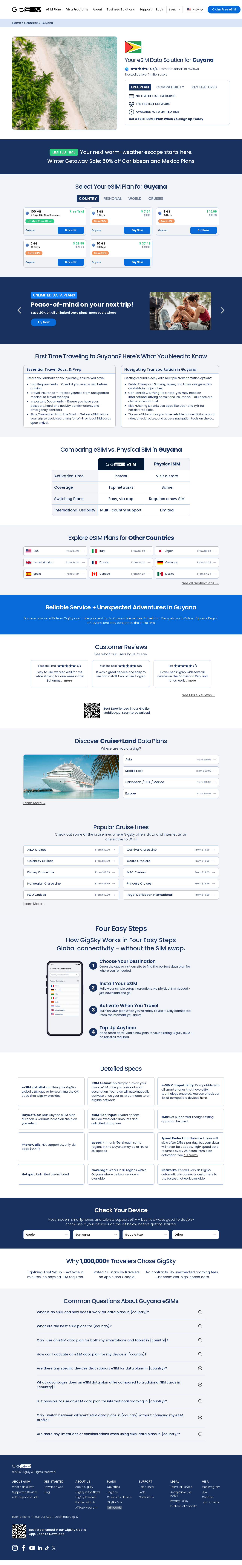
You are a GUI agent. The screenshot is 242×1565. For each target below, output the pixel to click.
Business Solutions (121, 9)
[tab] (140, 87)
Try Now (44, 322)
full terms (191, 1155)
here (203, 1098)
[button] (54, 9)
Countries (31, 23)
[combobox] (195, 9)
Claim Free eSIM (224, 9)
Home (16, 23)
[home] (26, 9)
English (194, 9)
